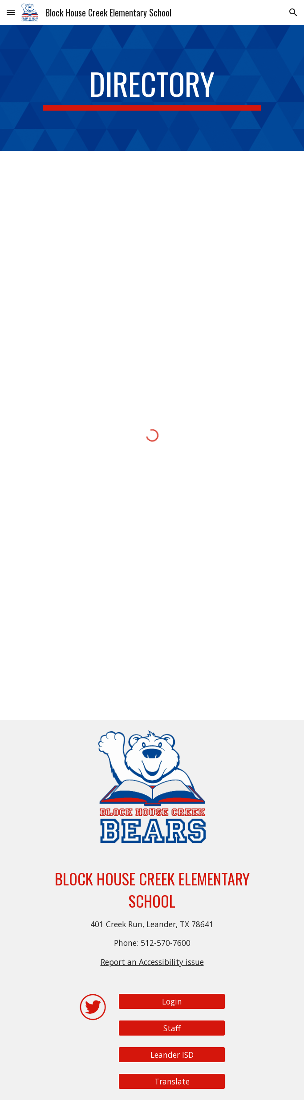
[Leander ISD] (172, 1055)
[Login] (172, 1001)
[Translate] (172, 1081)
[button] (10, 12)
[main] (152, 88)
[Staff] (172, 1028)
